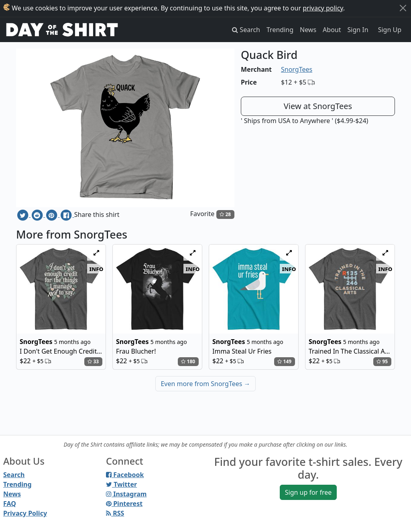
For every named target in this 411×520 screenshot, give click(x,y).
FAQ (9, 503)
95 (382, 361)
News (308, 29)
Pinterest (124, 503)
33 (93, 361)
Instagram (126, 494)
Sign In (358, 29)
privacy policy (323, 8)
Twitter (121, 484)
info (97, 268)
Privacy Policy (25, 513)
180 (188, 361)
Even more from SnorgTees (205, 383)
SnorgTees (296, 69)
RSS (115, 513)
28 (225, 214)
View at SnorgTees (318, 106)
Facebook (125, 474)
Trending (280, 29)
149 (284, 361)
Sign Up (389, 29)
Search (13, 474)
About (332, 29)
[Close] (403, 8)
